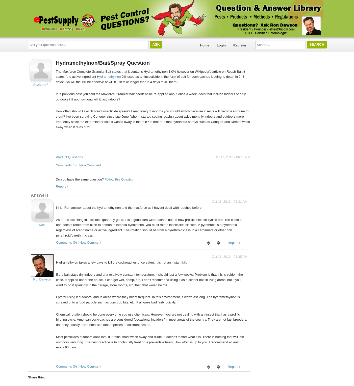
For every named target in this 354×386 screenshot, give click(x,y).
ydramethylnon (110, 77)
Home (204, 45)
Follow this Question (119, 179)
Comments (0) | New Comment (78, 165)
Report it (62, 186)
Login (221, 45)
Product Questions (69, 157)
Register (239, 45)
